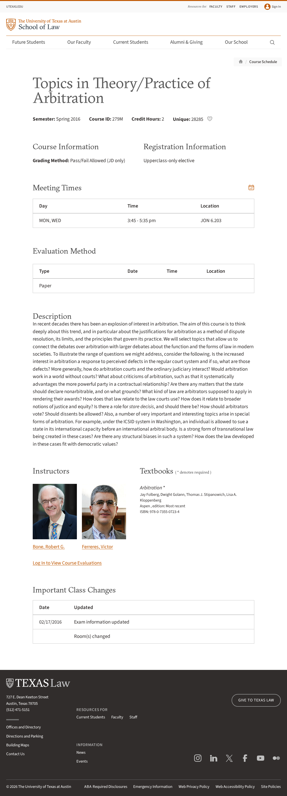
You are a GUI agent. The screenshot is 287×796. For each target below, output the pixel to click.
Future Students (32, 42)
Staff (231, 6)
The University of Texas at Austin (44, 787)
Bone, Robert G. (55, 517)
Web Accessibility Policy (235, 787)
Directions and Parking (24, 736)
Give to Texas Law (256, 700)
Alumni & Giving (189, 42)
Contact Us (15, 754)
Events (82, 761)
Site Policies (271, 787)
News (80, 752)
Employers (248, 6)
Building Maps (17, 745)
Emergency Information (152, 787)
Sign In (272, 7)
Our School (239, 42)
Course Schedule (263, 62)
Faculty (216, 6)
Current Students (134, 42)
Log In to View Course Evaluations (67, 563)
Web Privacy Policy (194, 787)
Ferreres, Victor (104, 517)
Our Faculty (82, 42)
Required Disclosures (105, 787)
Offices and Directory (23, 727)
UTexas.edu (14, 6)
